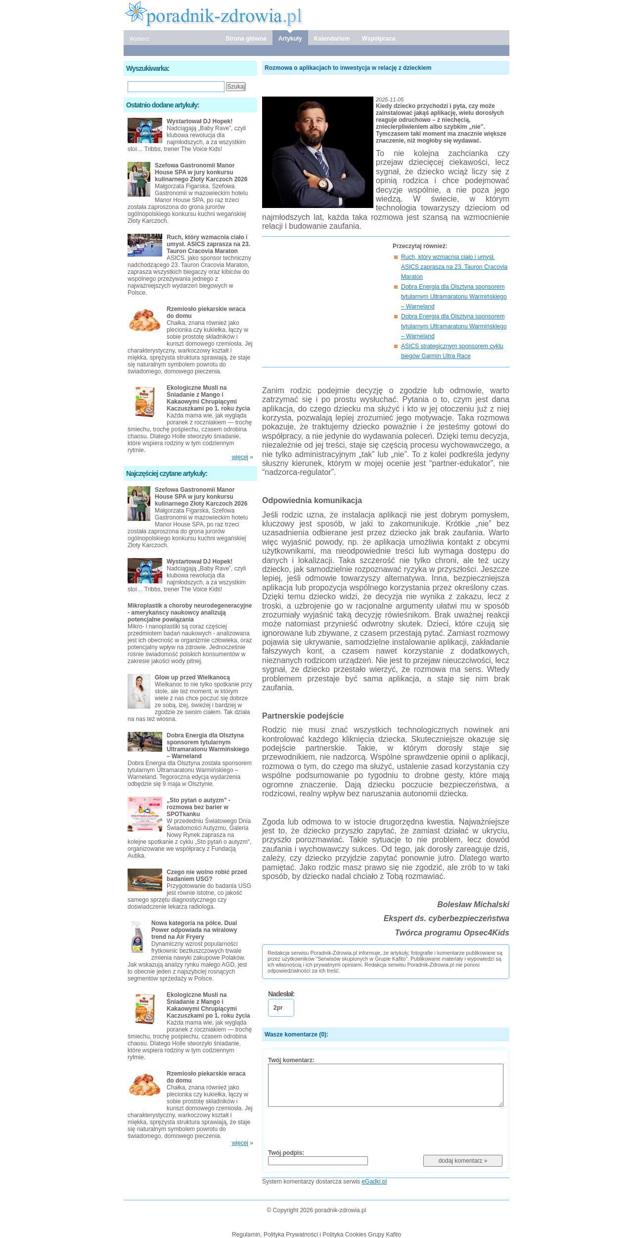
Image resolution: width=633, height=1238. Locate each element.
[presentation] (343, 1127)
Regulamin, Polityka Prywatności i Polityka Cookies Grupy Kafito (316, 1234)
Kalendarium (332, 38)
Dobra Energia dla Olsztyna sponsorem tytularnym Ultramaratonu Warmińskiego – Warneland (454, 296)
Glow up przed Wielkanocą (192, 677)
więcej (240, 457)
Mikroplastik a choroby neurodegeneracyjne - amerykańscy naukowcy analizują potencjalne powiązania (190, 612)
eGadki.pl (374, 1181)
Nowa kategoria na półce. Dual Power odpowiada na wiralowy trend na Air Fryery (194, 930)
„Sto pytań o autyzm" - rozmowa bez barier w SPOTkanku (198, 807)
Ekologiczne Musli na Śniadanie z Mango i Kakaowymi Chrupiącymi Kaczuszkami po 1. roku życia (208, 398)
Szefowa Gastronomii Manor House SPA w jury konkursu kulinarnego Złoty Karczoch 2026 (201, 172)
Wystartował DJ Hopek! (199, 121)
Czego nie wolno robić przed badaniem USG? (207, 875)
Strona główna (246, 38)
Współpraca (378, 38)
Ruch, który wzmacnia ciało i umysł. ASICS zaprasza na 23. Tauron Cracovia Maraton (454, 267)
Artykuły (290, 38)
